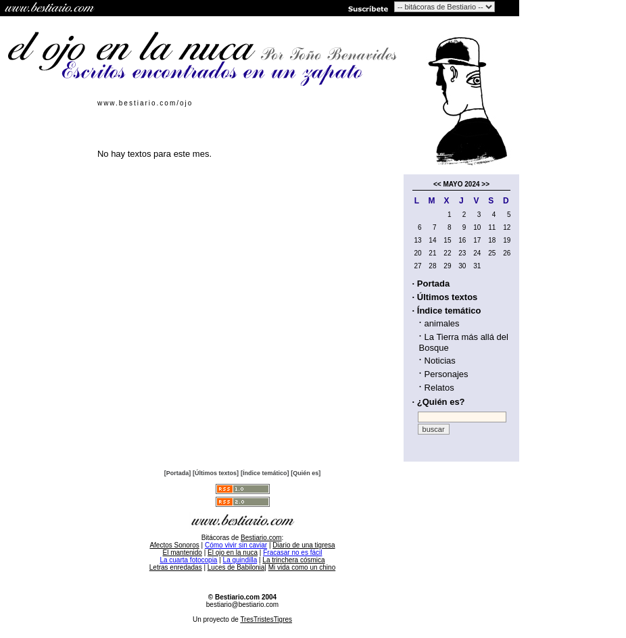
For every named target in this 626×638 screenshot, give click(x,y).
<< (437, 184)
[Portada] (177, 473)
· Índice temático (446, 310)
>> (485, 184)
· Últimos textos (445, 297)
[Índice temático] (265, 473)
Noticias (440, 360)
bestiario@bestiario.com (242, 604)
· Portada (431, 283)
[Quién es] (305, 473)
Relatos (439, 388)
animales (442, 323)
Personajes (446, 374)
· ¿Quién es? (438, 402)
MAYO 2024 (461, 184)
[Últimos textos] (216, 473)
